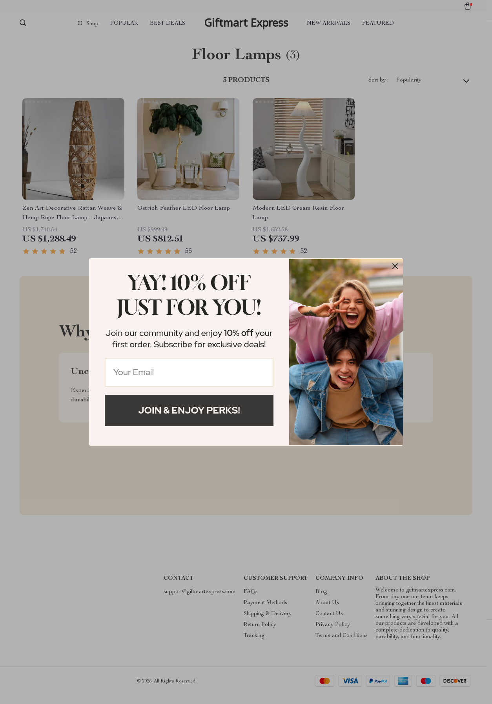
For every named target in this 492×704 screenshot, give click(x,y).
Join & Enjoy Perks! (189, 410)
